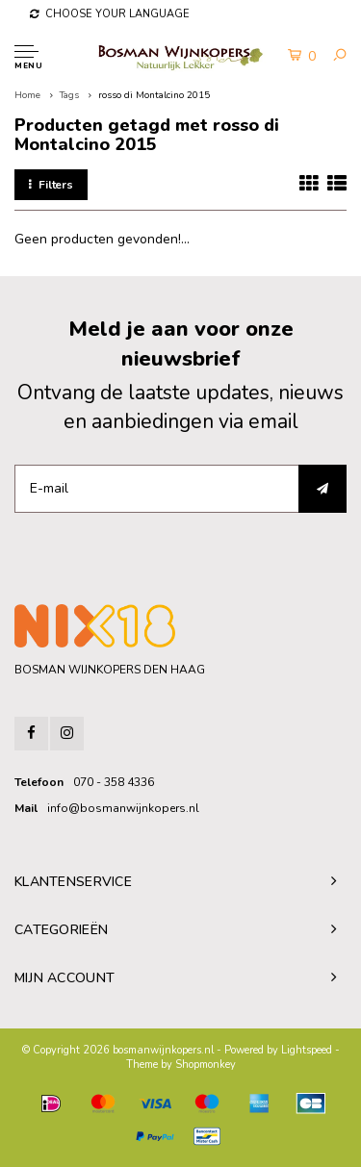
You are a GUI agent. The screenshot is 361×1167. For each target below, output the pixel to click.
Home (27, 95)
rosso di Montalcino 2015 (154, 95)
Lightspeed (306, 1050)
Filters (51, 184)
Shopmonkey (205, 1064)
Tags (69, 95)
